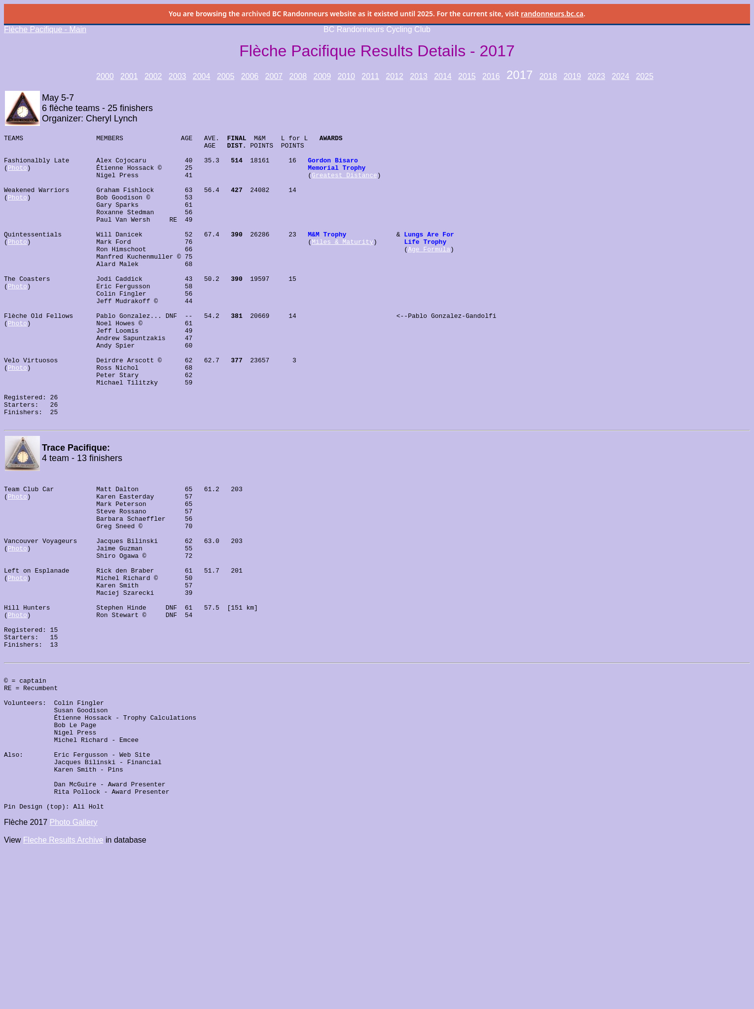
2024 (621, 76)
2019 (572, 76)
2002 (153, 76)
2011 (370, 76)
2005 (226, 76)
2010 (346, 76)
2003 (177, 76)
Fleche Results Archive (63, 963)
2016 (491, 76)
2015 (467, 76)
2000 (105, 76)
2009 (322, 76)
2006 (250, 76)
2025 (644, 76)
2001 (129, 76)
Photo (17, 174)
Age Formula (429, 272)
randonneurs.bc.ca (552, 13)
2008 (298, 76)
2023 (597, 76)
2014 (443, 76)
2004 (202, 76)
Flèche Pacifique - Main (45, 29)
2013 (419, 76)
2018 (548, 76)
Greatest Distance (344, 183)
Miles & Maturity (342, 263)
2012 (394, 76)
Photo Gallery (74, 945)
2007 (274, 76)
